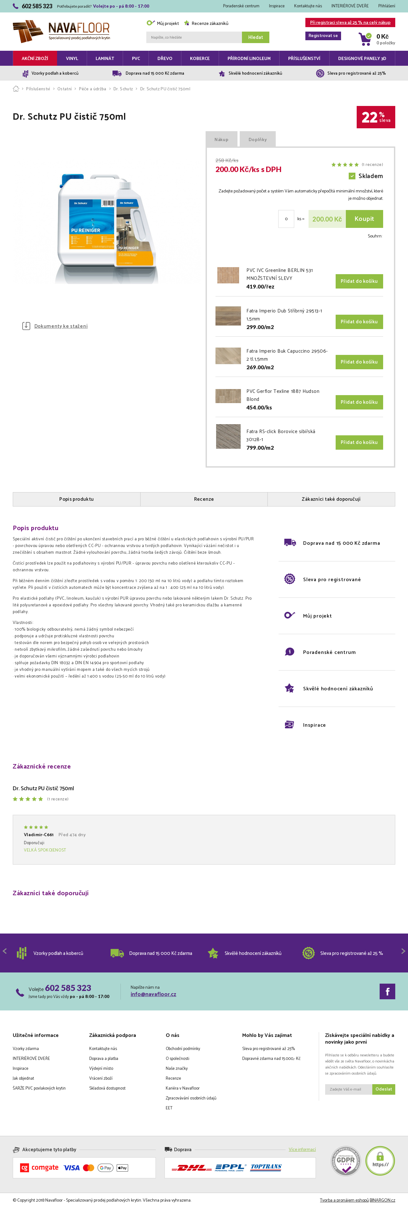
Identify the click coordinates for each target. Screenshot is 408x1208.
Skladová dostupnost (107, 1088)
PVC (136, 59)
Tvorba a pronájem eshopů (344, 1200)
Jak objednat (23, 1078)
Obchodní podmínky (183, 1049)
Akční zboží (35, 59)
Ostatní (64, 89)
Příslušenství (304, 59)
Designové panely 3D (362, 59)
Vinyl (72, 59)
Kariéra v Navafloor (183, 1088)
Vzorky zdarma (26, 1049)
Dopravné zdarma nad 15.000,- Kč (271, 1058)
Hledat (255, 37)
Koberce (200, 59)
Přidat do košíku (359, 281)
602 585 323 (68, 988)
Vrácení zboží (101, 1078)
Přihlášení (386, 6)
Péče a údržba (92, 89)
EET (169, 1108)
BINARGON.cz (382, 1200)
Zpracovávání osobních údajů (191, 1098)
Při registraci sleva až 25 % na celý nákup (347, 23)
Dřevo (164, 59)
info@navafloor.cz (153, 994)
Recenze (173, 1078)
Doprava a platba (103, 1058)
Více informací (302, 1149)
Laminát (105, 59)
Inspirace (277, 6)
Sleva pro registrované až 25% (268, 1049)
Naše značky (177, 1068)
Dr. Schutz (123, 89)
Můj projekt (162, 23)
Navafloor (61, 22)
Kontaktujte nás (308, 6)
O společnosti (177, 1058)
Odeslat (383, 1089)
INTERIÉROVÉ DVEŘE (350, 6)
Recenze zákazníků (206, 23)
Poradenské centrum (241, 6)
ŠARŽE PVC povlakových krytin (39, 1088)
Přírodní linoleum (249, 59)
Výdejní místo (101, 1068)
